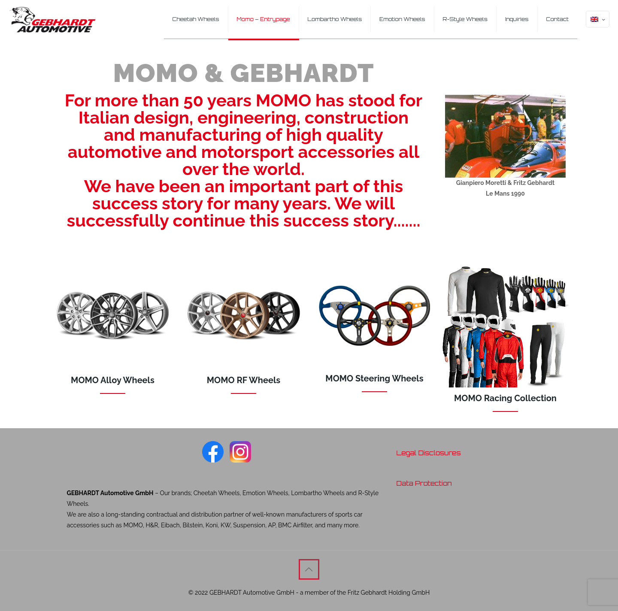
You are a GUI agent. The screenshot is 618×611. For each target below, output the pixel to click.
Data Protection (423, 483)
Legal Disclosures (428, 453)
